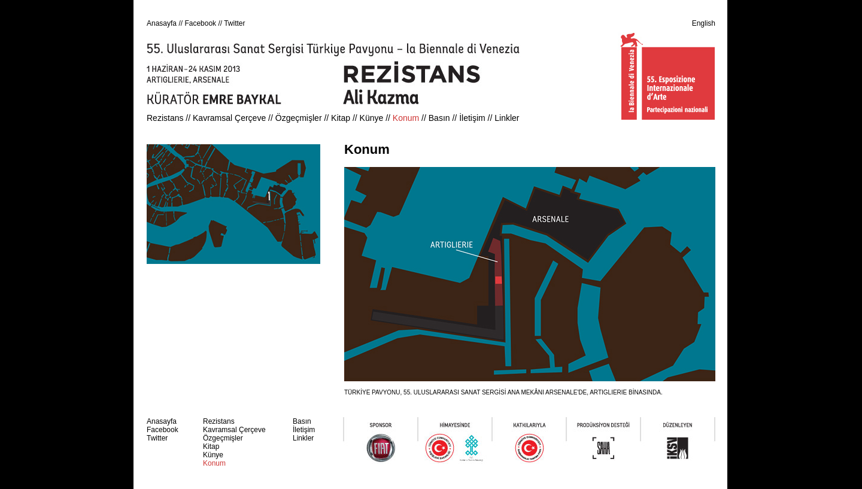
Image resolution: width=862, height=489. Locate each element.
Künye (372, 118)
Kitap (340, 118)
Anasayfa (162, 23)
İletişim (472, 118)
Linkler (506, 118)
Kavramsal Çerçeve (229, 118)
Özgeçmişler (298, 118)
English (703, 23)
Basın (439, 118)
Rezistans (165, 118)
